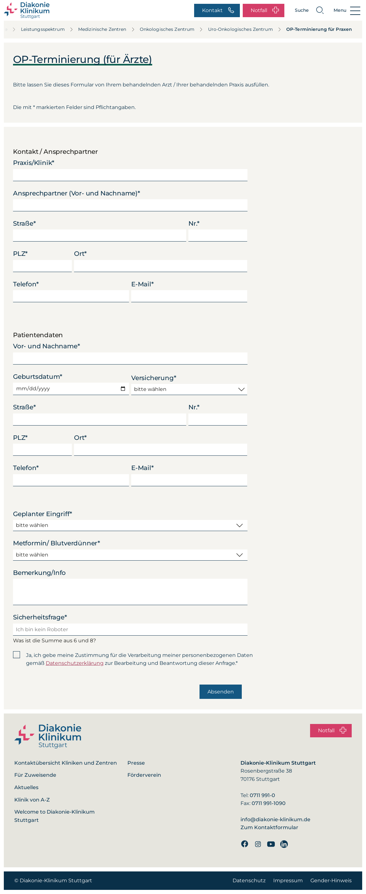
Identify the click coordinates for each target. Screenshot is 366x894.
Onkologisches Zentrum (171, 29)
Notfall (265, 10)
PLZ (20, 253)
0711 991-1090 (269, 803)
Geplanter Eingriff (42, 514)
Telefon (25, 284)
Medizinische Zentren (106, 29)
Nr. (194, 223)
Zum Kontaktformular (269, 827)
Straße (24, 223)
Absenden (220, 692)
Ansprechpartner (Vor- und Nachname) (76, 193)
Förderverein (144, 775)
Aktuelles (26, 787)
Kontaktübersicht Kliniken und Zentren (65, 763)
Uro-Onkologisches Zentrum (244, 29)
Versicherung (153, 378)
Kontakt (218, 10)
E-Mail (142, 284)
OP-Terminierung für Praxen (319, 29)
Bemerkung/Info (39, 573)
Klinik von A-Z (32, 800)
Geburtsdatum (37, 376)
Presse (136, 763)
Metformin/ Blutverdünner (56, 543)
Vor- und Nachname (46, 346)
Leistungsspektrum (47, 29)
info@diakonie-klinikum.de (275, 819)
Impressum (288, 880)
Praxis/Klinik (33, 163)
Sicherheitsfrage (40, 617)
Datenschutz (249, 880)
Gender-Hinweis (331, 880)
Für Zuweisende (35, 775)
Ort (80, 253)
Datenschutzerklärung (75, 663)
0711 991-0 (262, 795)
